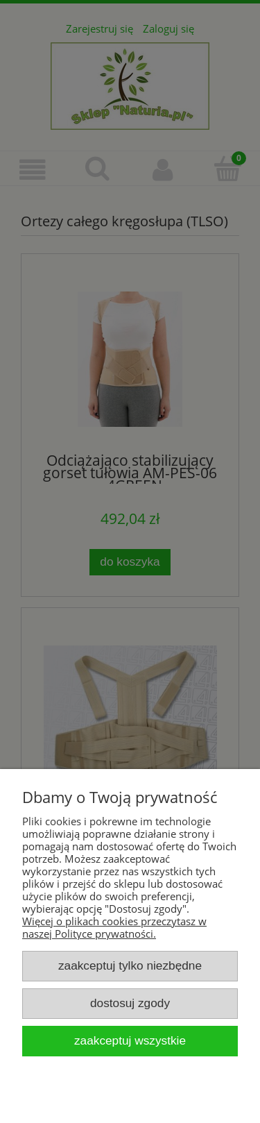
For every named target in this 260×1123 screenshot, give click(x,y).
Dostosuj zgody (130, 1003)
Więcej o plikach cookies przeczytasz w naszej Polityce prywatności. (114, 927)
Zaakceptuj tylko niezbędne (130, 965)
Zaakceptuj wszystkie (130, 1040)
